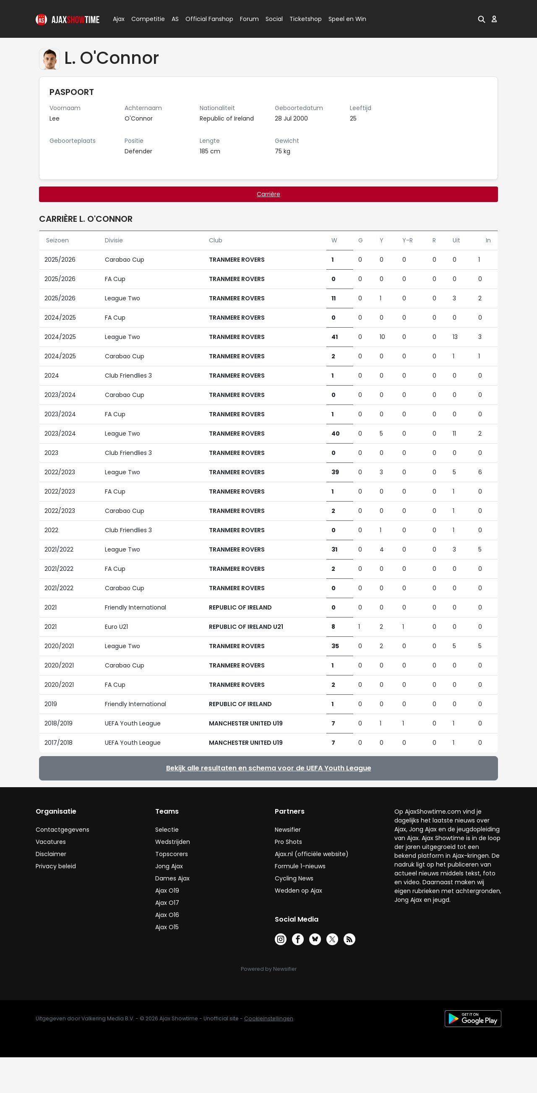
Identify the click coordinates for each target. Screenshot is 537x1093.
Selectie (167, 829)
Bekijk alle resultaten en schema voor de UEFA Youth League (268, 768)
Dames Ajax (172, 878)
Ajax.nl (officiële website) (312, 854)
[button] (481, 19)
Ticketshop (305, 19)
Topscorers (171, 854)
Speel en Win (347, 19)
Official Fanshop (204, 19)
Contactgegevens (62, 829)
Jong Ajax (169, 866)
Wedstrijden (172, 842)
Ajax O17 (167, 903)
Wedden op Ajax (298, 890)
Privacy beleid (56, 866)
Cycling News (294, 878)
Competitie (144, 19)
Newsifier (288, 829)
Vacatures (51, 842)
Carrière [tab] (268, 194)
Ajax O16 (167, 915)
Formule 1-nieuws (300, 866)
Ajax (118, 19)
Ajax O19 (167, 890)
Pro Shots (288, 842)
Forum (249, 19)
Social (273, 19)
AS (175, 19)
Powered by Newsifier (269, 968)
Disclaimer (51, 854)
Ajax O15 (167, 927)
